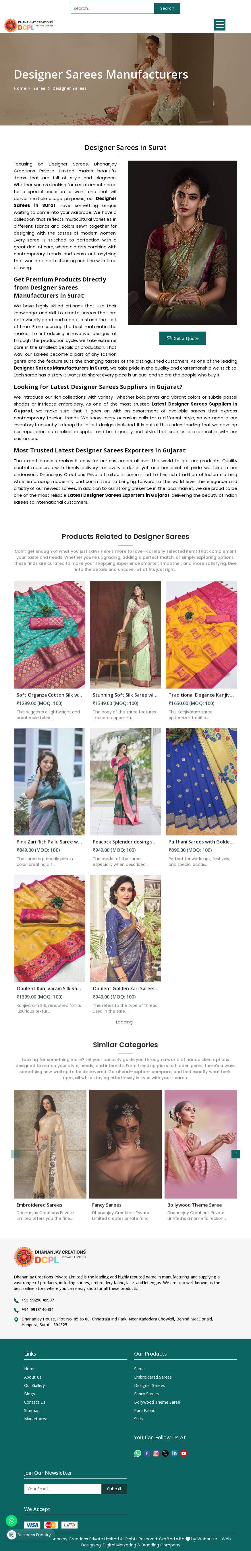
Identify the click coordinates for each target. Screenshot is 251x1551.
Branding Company (161, 1545)
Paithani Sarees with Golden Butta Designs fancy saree (201, 846)
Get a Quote (183, 338)
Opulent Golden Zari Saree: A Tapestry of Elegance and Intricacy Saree (126, 993)
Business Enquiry (29, 1534)
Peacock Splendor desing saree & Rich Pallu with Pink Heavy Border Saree (126, 846)
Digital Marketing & (121, 1545)
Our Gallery (34, 1385)
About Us (33, 1377)
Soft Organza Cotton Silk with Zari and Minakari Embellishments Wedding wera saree (49, 699)
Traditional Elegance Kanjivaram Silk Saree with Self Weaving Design (201, 699)
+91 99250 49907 (38, 1300)
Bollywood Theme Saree (194, 1209)
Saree (39, 88)
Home (20, 88)
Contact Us (34, 1402)
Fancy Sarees (106, 1209)
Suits (138, 1418)
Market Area (35, 1418)
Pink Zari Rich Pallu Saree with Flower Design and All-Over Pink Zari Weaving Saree (49, 846)
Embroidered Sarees (39, 1209)
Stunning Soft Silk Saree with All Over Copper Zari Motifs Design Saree (126, 699)
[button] (235, 1154)
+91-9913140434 (37, 1309)
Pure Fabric (144, 1410)
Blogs (29, 1393)
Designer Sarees (149, 1385)
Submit (114, 1489)
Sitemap (32, 1410)
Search (167, 8)
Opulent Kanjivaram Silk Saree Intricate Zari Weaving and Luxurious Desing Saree (49, 993)
